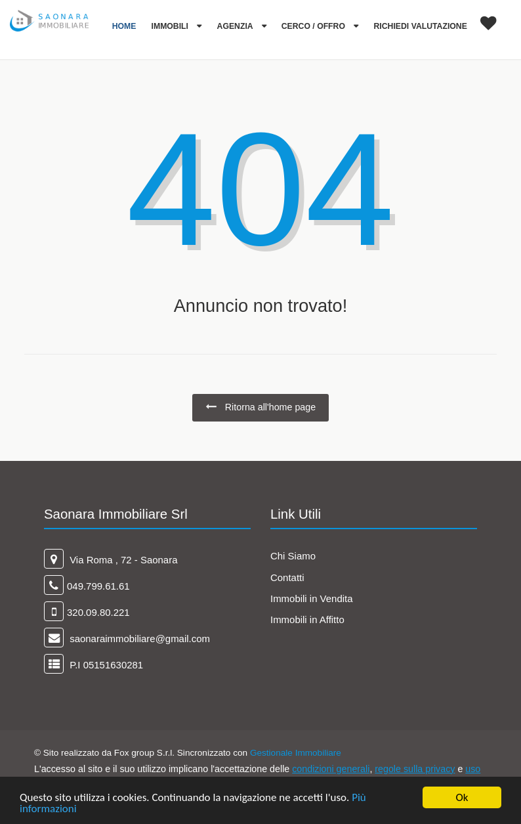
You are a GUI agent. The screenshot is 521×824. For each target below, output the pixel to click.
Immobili (171, 26)
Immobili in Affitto (307, 619)
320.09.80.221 (98, 612)
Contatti (287, 577)
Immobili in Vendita (311, 598)
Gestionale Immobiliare (295, 753)
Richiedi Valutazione (420, 26)
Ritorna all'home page (260, 406)
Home (124, 26)
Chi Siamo (293, 555)
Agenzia (236, 26)
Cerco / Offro (314, 26)
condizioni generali (330, 769)
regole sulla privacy (415, 769)
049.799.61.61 (98, 586)
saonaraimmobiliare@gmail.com (138, 638)
